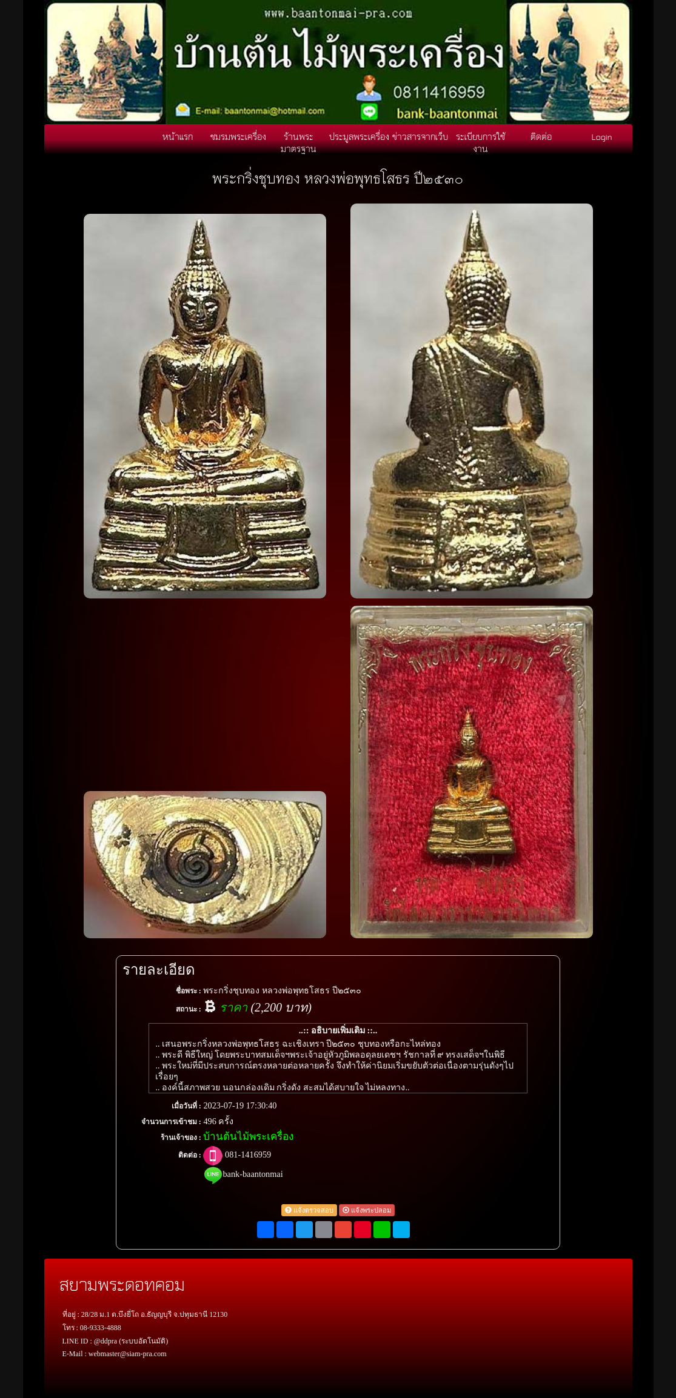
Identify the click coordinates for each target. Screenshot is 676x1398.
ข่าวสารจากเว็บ (420, 136)
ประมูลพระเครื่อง (359, 136)
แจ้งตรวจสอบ (309, 1210)
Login (602, 136)
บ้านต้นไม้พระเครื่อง (248, 1136)
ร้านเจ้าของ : (181, 1137)
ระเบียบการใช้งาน (480, 142)
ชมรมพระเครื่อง (238, 136)
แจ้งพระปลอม (367, 1210)
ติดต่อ (541, 136)
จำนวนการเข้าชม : (171, 1122)
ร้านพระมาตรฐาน (298, 142)
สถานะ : (188, 1009)
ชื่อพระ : (188, 991)
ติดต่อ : (189, 1155)
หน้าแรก (177, 136)
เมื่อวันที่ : (186, 1106)
